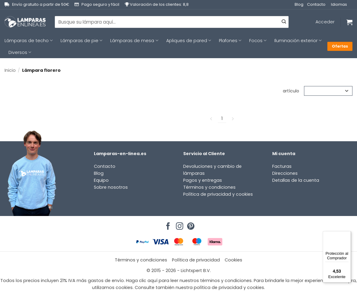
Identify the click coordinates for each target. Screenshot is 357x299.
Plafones (230, 41)
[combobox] (172, 22)
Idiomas (339, 4)
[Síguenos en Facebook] (167, 224)
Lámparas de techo (29, 41)
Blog (299, 4)
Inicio (10, 70)
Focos (257, 41)
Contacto (316, 4)
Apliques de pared (188, 41)
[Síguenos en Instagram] (179, 224)
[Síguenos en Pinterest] (190, 224)
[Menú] (347, 234)
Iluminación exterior (298, 41)
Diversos (19, 52)
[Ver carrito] (349, 22)
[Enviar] (283, 22)
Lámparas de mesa (134, 41)
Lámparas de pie (81, 41)
